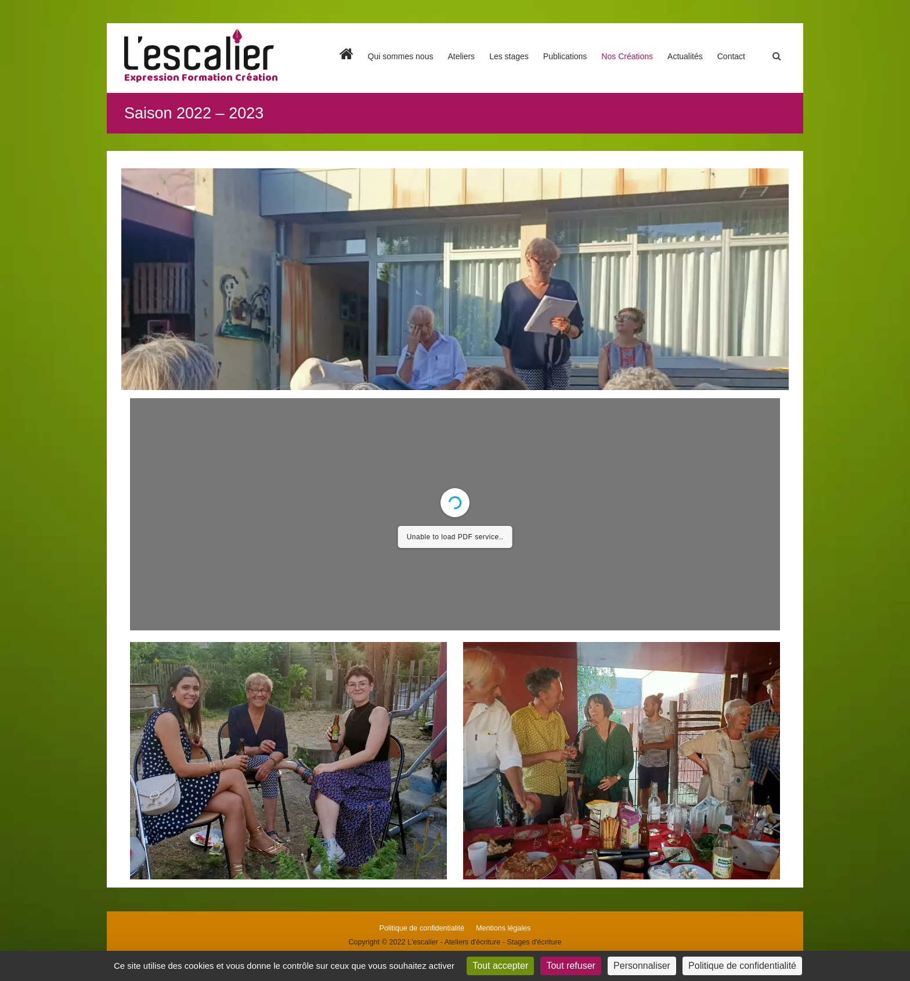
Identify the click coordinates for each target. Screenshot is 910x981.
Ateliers (461, 56)
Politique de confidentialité (422, 928)
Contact (731, 56)
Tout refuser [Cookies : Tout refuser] (570, 966)
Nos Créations (627, 56)
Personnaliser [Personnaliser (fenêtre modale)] (641, 966)
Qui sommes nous (401, 56)
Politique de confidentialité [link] (742, 966)
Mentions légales (503, 928)
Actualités (685, 56)
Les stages (509, 56)
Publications (565, 56)
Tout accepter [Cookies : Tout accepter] (500, 966)
